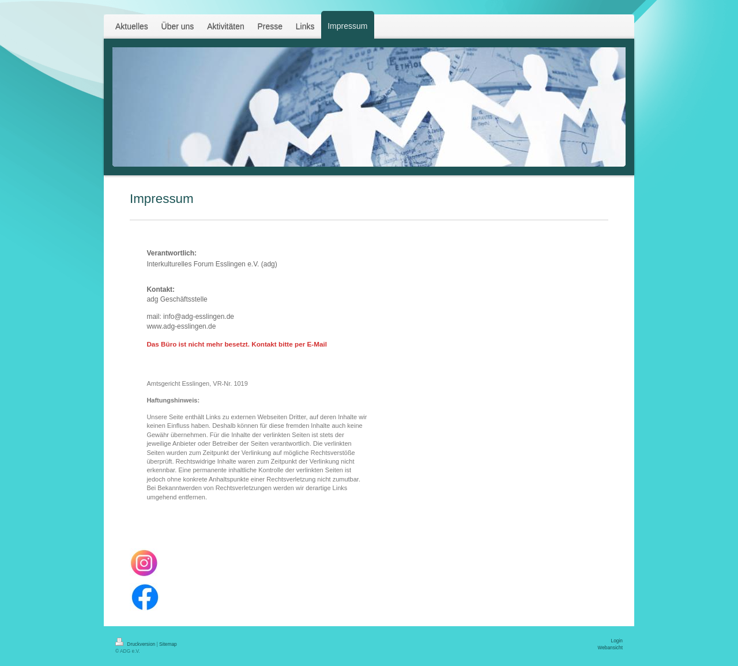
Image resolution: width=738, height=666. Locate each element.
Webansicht (610, 647)
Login (617, 641)
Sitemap (168, 644)
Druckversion (136, 644)
